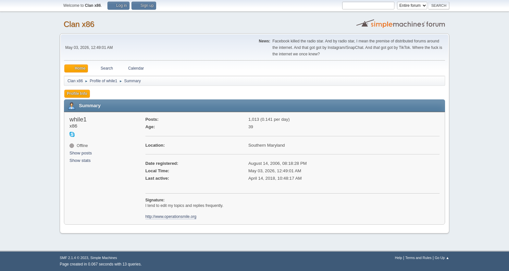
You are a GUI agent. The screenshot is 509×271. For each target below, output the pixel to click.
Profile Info (77, 93)
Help (398, 258)
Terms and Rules (418, 258)
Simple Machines (103, 258)
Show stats (80, 160)
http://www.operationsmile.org (170, 216)
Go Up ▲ (442, 258)
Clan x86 (79, 24)
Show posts (80, 153)
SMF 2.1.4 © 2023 (74, 258)
